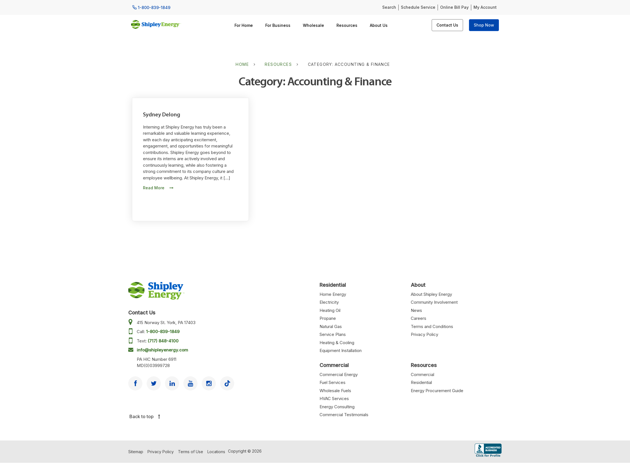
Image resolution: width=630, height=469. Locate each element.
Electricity (329, 302)
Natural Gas (331, 326)
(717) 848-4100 (163, 341)
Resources (346, 25)
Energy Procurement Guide (437, 390)
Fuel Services (333, 382)
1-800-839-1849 (163, 331)
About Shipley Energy (431, 294)
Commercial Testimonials (344, 414)
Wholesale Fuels (335, 390)
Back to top (144, 416)
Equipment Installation (341, 350)
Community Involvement (434, 302)
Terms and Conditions (432, 326)
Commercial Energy (339, 374)
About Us (379, 25)
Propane (328, 318)
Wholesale (313, 25)
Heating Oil (330, 310)
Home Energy (333, 294)
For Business (277, 25)
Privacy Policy (424, 334)
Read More (158, 187)
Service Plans (333, 334)
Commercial (422, 374)
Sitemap (135, 451)
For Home (243, 25)
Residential (421, 382)
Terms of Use (190, 451)
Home (242, 64)
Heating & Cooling (337, 342)
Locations (216, 451)
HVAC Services (334, 398)
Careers (418, 318)
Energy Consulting (337, 406)
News (416, 310)
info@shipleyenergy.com (162, 350)
